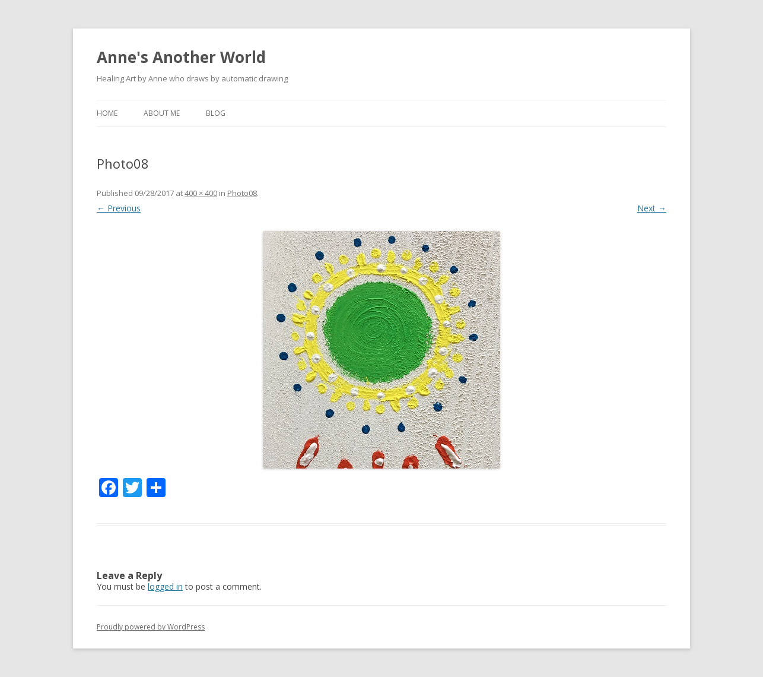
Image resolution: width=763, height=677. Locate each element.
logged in (165, 586)
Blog (215, 113)
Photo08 (242, 193)
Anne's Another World (181, 57)
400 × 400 (201, 193)
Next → (651, 208)
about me (162, 113)
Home (107, 113)
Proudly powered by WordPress (151, 627)
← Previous (119, 208)
